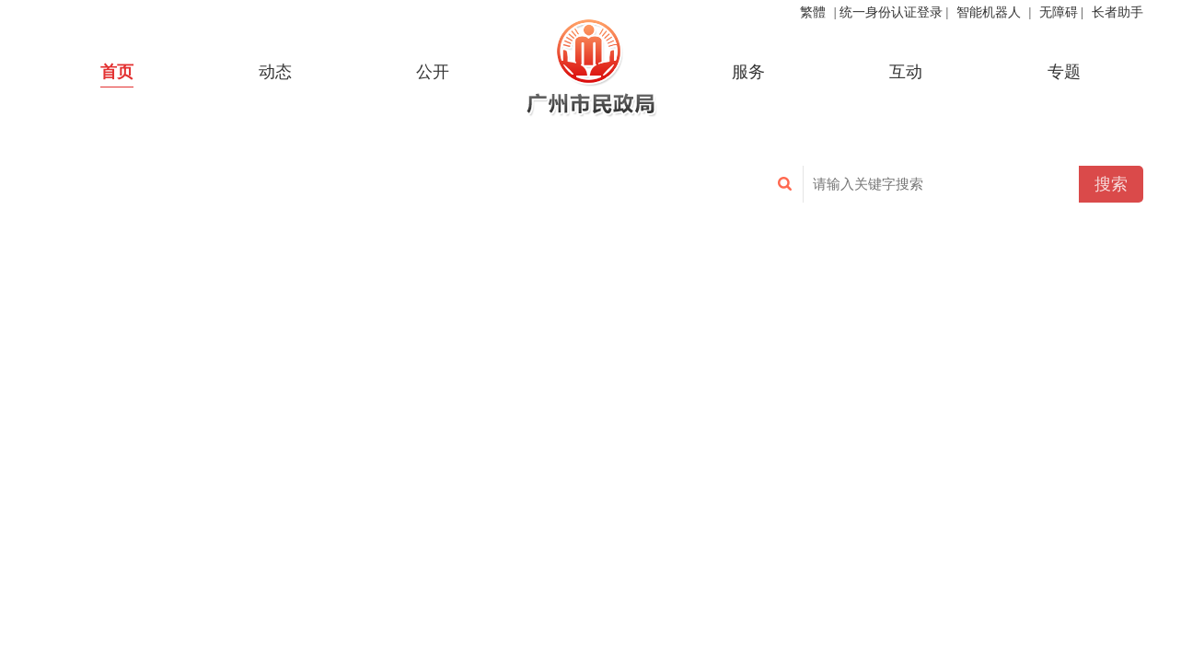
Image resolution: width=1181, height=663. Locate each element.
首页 (116, 72)
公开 (432, 72)
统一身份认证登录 (891, 12)
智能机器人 (988, 12)
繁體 (813, 12)
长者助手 (1117, 12)
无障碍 (1058, 12)
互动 (905, 72)
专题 (1064, 72)
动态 (275, 72)
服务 (748, 72)
